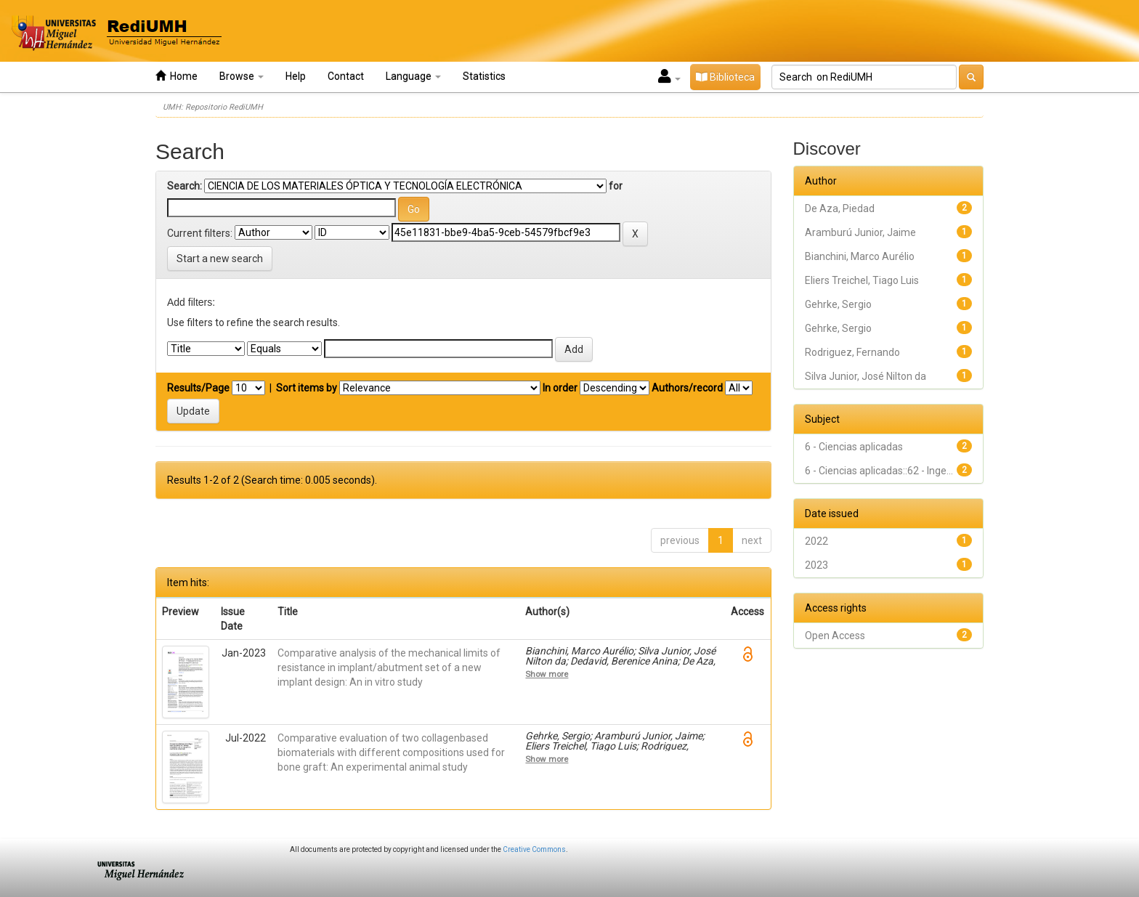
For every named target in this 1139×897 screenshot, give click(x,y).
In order (560, 388)
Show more (546, 674)
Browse (241, 76)
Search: (184, 186)
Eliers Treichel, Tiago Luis (862, 280)
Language (413, 76)
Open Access (835, 635)
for (616, 186)
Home (176, 76)
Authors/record (687, 388)
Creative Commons (534, 849)
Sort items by (306, 388)
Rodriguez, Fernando (852, 352)
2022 (816, 541)
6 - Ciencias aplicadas (854, 446)
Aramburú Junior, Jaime (860, 232)
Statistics (484, 76)
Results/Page (198, 388)
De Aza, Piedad (840, 208)
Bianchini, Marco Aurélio (860, 256)
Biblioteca (725, 77)
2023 (816, 565)
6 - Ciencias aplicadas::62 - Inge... (879, 470)
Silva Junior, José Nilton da (865, 376)
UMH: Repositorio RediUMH (213, 107)
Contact (346, 76)
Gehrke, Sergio (838, 304)
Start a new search (220, 258)
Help (295, 76)
